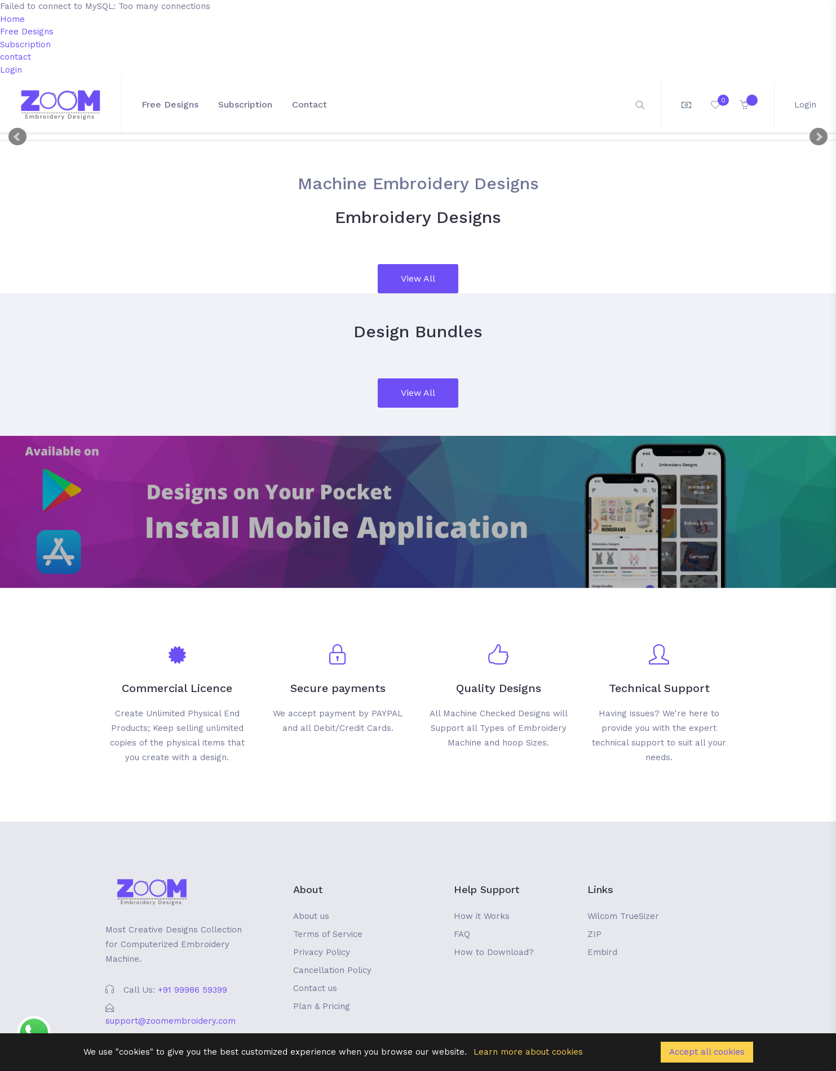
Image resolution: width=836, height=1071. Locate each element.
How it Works (482, 916)
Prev (17, 137)
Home (12, 19)
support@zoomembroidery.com (170, 1021)
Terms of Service (327, 934)
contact (15, 57)
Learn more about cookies (528, 1052)
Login (11, 70)
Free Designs (27, 31)
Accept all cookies (707, 1052)
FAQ (462, 934)
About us (311, 916)
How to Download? (494, 952)
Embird (602, 952)
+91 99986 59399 (192, 990)
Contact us (315, 988)
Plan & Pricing (321, 1006)
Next (819, 137)
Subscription (25, 44)
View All (418, 278)
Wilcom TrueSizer (623, 916)
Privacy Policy (321, 952)
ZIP (594, 934)
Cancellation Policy (332, 970)
